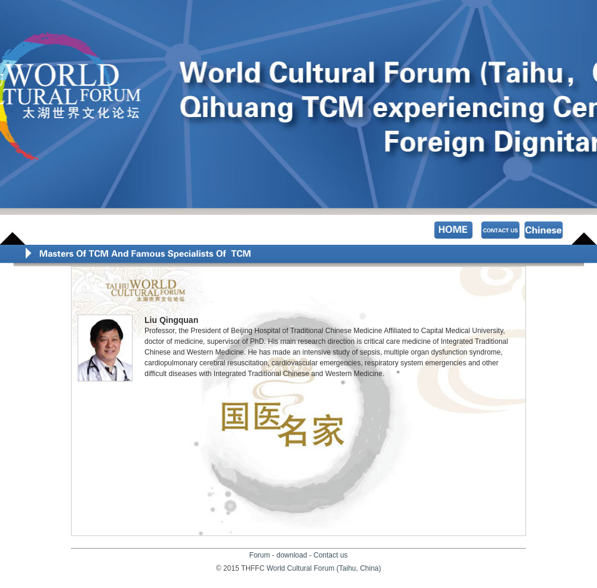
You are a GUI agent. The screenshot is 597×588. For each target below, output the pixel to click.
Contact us (330, 555)
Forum (260, 555)
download (291, 555)
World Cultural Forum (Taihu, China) (323, 568)
